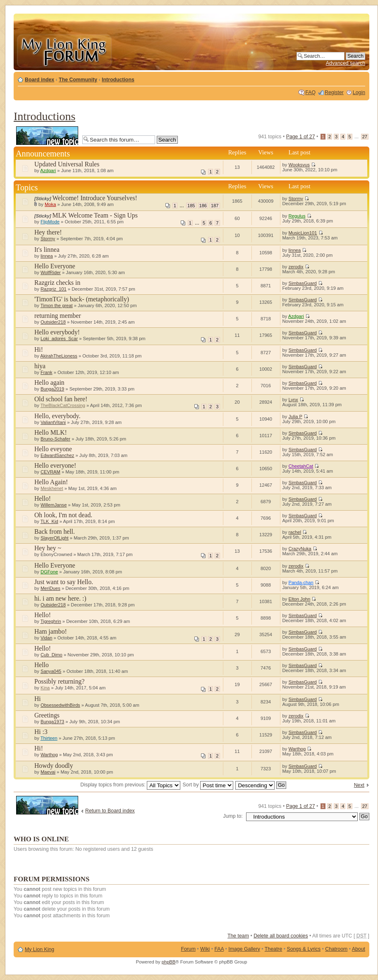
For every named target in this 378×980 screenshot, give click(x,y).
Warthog (49, 754)
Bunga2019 (52, 388)
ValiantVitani (53, 422)
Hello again (49, 382)
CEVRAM (50, 471)
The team (238, 936)
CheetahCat (300, 466)
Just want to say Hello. (63, 581)
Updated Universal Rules (66, 164)
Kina (45, 687)
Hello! (42, 498)
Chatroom (336, 949)
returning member (57, 315)
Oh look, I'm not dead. (63, 514)
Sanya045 (51, 671)
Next (359, 785)
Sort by (208, 785)
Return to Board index (110, 811)
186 (203, 205)
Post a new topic (47, 135)
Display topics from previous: (130, 785)
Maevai (48, 771)
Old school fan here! (60, 398)
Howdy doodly (53, 765)
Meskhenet (52, 488)
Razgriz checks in (57, 282)
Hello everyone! (55, 465)
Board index (39, 80)
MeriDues (50, 588)
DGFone (49, 571)
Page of (300, 137)
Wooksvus (298, 164)
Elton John (299, 599)
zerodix (295, 266)
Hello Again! (51, 481)
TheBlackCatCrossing (63, 405)
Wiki (205, 949)
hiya (39, 365)
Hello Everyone (54, 266)
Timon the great (57, 305)
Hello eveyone (53, 448)
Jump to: (233, 816)
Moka (50, 204)
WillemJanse (54, 504)
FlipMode (50, 221)
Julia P (295, 416)
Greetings (47, 715)
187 (214, 205)
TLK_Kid (49, 521)
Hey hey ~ (47, 548)
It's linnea (47, 249)
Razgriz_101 (54, 288)
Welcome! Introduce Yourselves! (95, 197)
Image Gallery (244, 949)
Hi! (38, 349)
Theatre (273, 949)
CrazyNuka (299, 548)
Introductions (118, 80)
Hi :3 (41, 731)
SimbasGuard (302, 283)
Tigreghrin (51, 621)
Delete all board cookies (281, 936)
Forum (188, 949)
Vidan (46, 637)
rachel (294, 532)
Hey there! (48, 232)
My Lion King (39, 949)
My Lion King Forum (64, 50)
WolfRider (51, 272)
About (358, 949)
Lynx (293, 399)
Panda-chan (300, 582)
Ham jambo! (50, 631)
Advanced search (345, 63)
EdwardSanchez (57, 455)
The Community (78, 80)
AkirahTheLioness (58, 355)
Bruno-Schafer (55, 438)
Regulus (296, 215)
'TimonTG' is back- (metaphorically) (81, 299)
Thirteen (49, 738)
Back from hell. (54, 531)
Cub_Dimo (51, 654)
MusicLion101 (302, 232)
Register (334, 92)
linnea (47, 255)
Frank (47, 372)
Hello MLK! (50, 432)
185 (191, 205)
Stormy (295, 198)
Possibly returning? (59, 681)
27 (364, 136)
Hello (41, 664)
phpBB (169, 961)
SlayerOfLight (55, 537)
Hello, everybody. (57, 415)
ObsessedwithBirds (60, 705)
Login (359, 92)
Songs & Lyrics (304, 949)
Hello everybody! (57, 332)
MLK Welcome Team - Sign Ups (95, 215)
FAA (219, 949)
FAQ (310, 92)
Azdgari (48, 170)
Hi (37, 698)
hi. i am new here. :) (60, 598)
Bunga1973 (52, 721)
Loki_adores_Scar (59, 338)
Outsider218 (53, 322)
